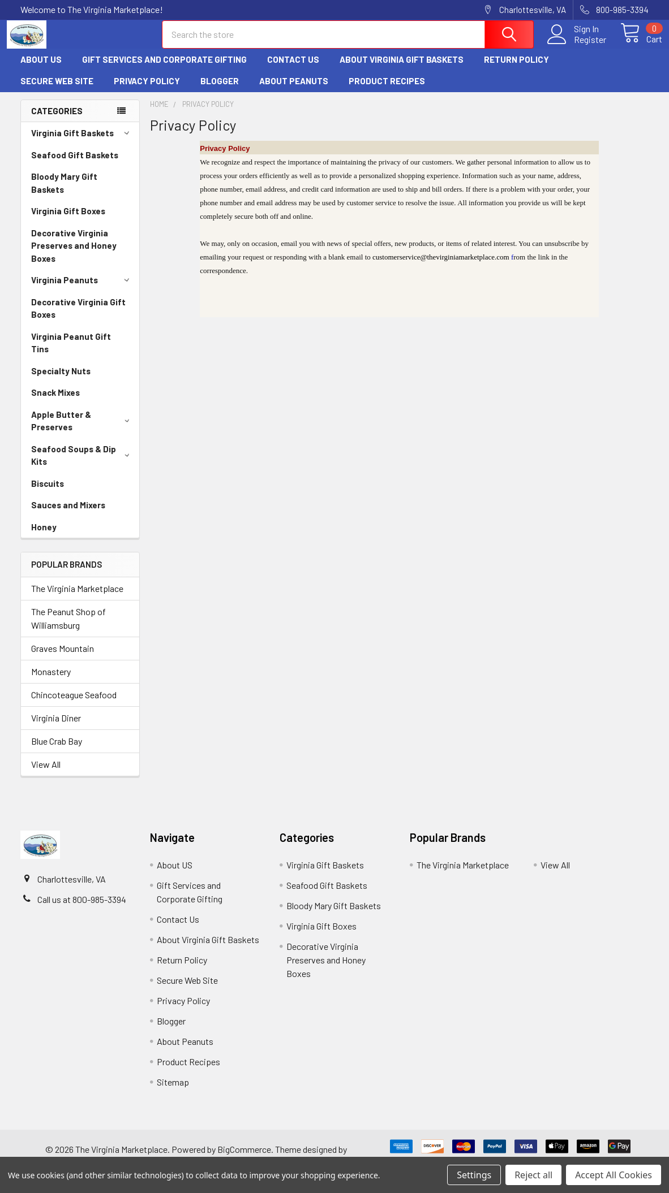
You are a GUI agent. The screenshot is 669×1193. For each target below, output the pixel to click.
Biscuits (47, 494)
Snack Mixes (55, 402)
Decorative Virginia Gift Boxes (78, 318)
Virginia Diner (56, 728)
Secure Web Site (56, 91)
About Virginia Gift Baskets (402, 69)
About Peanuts (293, 91)
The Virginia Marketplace (77, 598)
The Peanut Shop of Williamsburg (68, 628)
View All (46, 774)
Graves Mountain (62, 658)
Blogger (219, 91)
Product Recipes (387, 91)
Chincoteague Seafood (74, 704)
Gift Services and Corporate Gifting (164, 69)
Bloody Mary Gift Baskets (64, 193)
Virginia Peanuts (82, 290)
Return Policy (516, 69)
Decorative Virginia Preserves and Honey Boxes (74, 256)
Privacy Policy (147, 91)
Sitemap (173, 1092)
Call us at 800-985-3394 (81, 909)
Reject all (533, 1175)
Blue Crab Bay (56, 751)
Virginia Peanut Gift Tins (71, 353)
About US (41, 69)
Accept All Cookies (613, 1175)
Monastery (51, 681)
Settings (474, 1175)
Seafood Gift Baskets (74, 165)
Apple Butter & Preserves (82, 431)
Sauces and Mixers (68, 515)
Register (576, 46)
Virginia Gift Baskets (82, 143)
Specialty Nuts (61, 381)
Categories (57, 121)
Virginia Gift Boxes (68, 221)
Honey (44, 537)
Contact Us (293, 69)
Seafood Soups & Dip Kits (82, 465)
